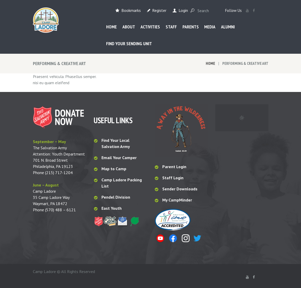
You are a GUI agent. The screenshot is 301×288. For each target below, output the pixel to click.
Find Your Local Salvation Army (115, 143)
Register (159, 10)
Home (210, 63)
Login (183, 10)
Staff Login (172, 177)
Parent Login (174, 166)
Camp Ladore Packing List (121, 183)
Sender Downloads (179, 188)
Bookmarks (131, 10)
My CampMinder (177, 200)
